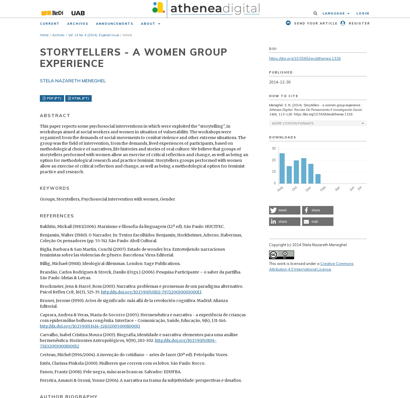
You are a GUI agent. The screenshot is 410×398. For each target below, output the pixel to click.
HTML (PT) (80, 98)
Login (362, 13)
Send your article (315, 23)
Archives (78, 24)
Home (44, 35)
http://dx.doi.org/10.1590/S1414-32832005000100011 (90, 326)
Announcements (115, 24)
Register (358, 23)
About (149, 24)
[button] (284, 210)
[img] (205, 9)
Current (50, 24)
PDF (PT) (53, 98)
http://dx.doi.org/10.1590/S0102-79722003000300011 (151, 292)
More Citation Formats (292, 123)
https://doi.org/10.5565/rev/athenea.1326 (305, 58)
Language (335, 13)
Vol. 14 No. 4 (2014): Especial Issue (93, 35)
